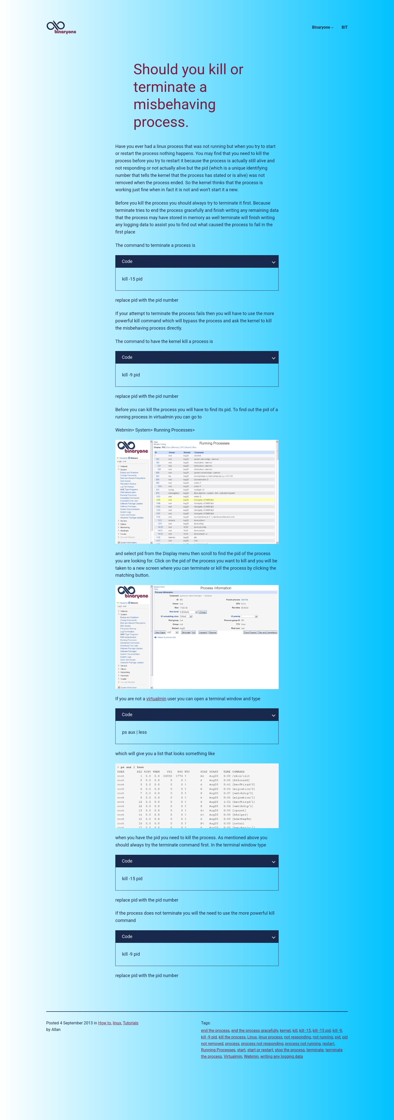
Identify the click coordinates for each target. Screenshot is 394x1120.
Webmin (251, 1056)
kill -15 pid (322, 1030)
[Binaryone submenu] (332, 27)
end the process (215, 1030)
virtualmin (156, 698)
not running (323, 1037)
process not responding (262, 1043)
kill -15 (305, 1030)
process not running (303, 1043)
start (241, 1050)
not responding (297, 1037)
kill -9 (337, 1030)
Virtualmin (233, 1056)
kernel (285, 1030)
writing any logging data (281, 1056)
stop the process (290, 1050)
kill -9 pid (209, 1037)
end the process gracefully (254, 1030)
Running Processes (218, 1050)
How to (104, 1023)
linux (117, 1023)
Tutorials (130, 1023)
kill (295, 1030)
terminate (315, 1050)
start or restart (260, 1050)
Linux (252, 1037)
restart (328, 1043)
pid (337, 1037)
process (232, 1043)
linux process (270, 1037)
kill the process (232, 1037)
